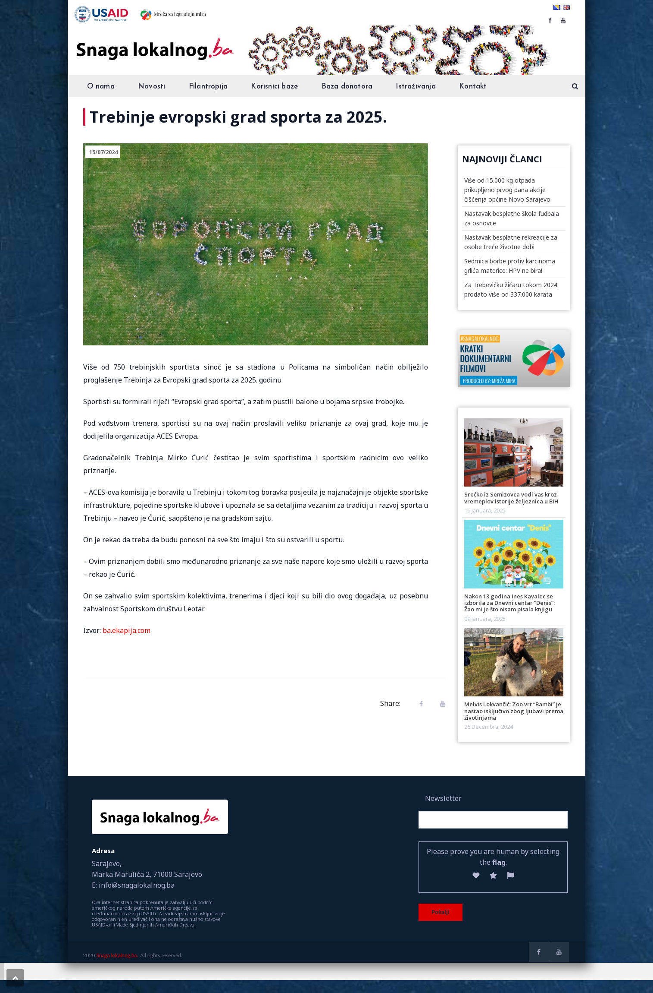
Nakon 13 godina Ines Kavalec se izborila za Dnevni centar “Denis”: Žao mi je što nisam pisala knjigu (509, 603)
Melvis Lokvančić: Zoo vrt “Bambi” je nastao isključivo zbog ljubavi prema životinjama (513, 710)
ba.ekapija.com (126, 630)
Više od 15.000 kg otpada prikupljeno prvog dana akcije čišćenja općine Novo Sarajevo (507, 189)
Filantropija (208, 86)
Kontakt (473, 86)
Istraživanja (415, 86)
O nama (101, 86)
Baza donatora (347, 86)
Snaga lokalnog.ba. (117, 955)
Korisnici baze (274, 86)
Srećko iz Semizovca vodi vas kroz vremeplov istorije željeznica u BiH (511, 497)
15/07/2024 (103, 152)
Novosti (151, 86)
